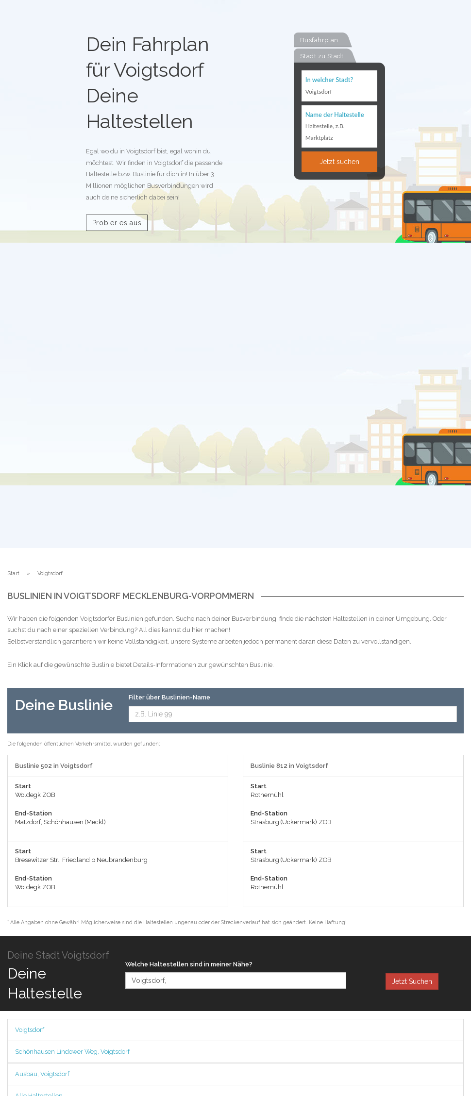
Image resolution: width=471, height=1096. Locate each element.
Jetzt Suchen (412, 981)
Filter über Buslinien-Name (169, 697)
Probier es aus (117, 223)
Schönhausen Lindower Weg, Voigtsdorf (72, 1051)
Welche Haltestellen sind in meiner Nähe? (188, 964)
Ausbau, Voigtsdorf (42, 1074)
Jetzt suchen (339, 162)
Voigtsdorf (29, 1029)
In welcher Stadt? (329, 79)
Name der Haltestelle (334, 114)
